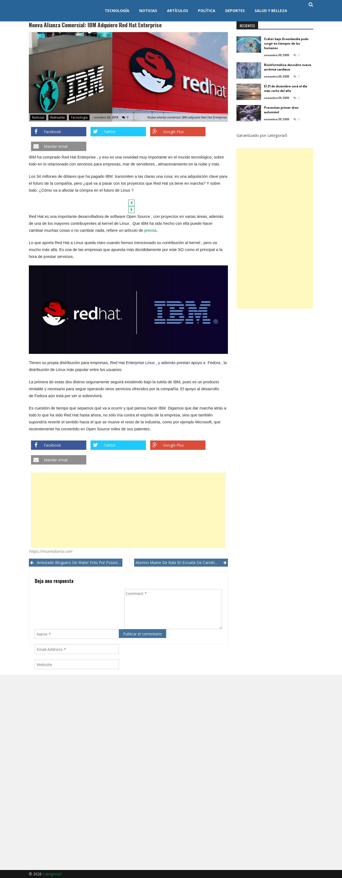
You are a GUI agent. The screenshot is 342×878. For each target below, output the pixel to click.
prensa (150, 230)
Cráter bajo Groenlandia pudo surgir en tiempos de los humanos (286, 43)
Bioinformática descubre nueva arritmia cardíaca (287, 67)
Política (206, 10)
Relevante (57, 117)
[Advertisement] (128, 510)
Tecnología (117, 10)
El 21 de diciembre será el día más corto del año (285, 88)
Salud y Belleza (271, 10)
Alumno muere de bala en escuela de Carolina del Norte (181, 562)
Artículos (177, 10)
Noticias (148, 10)
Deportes (235, 10)
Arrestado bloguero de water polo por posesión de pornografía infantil (79, 562)
